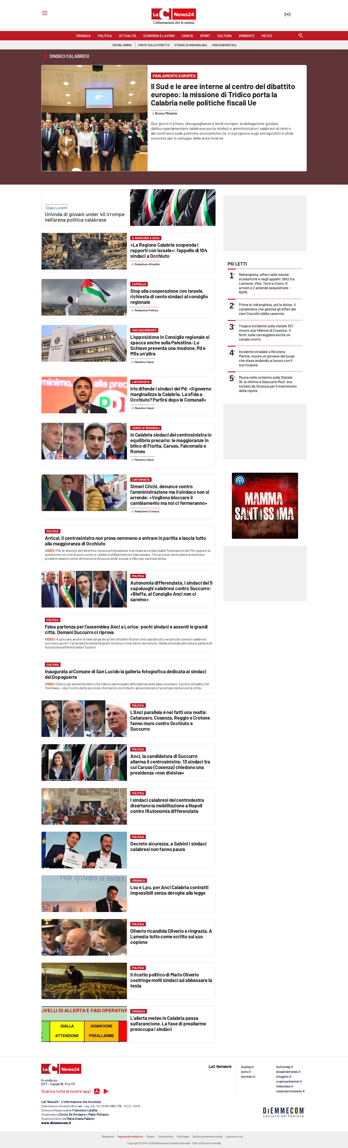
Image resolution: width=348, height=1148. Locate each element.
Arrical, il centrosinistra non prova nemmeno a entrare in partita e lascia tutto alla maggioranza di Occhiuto (125, 540)
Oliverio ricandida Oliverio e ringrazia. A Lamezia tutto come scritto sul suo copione (171, 936)
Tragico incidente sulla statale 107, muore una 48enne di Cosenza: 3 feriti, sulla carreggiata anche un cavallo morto (266, 332)
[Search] (301, 35)
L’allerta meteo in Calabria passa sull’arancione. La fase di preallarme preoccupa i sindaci (168, 1023)
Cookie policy (166, 1136)
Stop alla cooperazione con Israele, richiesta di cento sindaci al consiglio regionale (169, 296)
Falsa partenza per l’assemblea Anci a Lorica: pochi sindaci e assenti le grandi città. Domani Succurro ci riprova (126, 629)
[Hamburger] (43, 13)
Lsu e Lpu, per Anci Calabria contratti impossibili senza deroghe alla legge (169, 890)
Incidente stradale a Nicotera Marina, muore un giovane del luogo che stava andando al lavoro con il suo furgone (267, 358)
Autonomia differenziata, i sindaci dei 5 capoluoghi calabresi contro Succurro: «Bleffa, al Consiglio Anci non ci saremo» (171, 591)
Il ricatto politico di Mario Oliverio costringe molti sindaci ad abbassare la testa (171, 980)
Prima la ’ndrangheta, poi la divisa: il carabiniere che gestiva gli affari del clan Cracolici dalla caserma (267, 309)
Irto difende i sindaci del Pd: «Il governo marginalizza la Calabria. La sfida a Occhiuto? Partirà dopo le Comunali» (170, 394)
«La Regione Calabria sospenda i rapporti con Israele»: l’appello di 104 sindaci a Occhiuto (168, 250)
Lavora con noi (234, 1136)
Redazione (108, 1136)
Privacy (150, 1136)
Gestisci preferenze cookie (207, 1136)
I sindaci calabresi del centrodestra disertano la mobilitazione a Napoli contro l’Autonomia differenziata (167, 805)
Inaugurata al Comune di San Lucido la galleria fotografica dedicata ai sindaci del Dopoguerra (125, 674)
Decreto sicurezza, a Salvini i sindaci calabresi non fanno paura (168, 846)
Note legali (183, 1136)
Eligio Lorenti (56, 207)
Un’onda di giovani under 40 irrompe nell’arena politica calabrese (85, 217)
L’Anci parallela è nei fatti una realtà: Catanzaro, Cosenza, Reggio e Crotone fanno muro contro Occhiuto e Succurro (170, 720)
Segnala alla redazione (130, 1136)
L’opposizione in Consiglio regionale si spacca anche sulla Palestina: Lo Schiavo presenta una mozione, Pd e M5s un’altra (169, 345)
